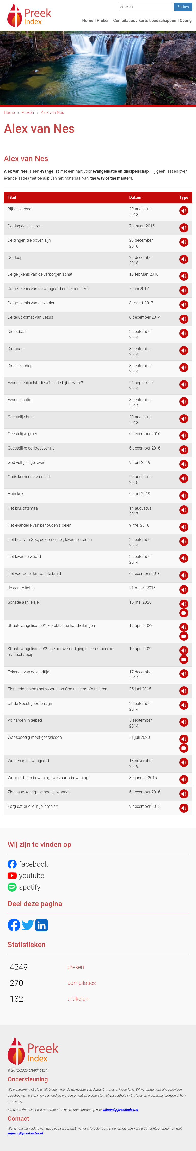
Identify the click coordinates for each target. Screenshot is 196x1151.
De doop (15, 257)
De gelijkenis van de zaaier (31, 303)
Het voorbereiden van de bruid (34, 573)
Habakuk (15, 493)
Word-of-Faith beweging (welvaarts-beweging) (49, 777)
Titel (12, 197)
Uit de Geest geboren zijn (30, 703)
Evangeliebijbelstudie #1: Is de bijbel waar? (45, 382)
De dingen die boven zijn (29, 240)
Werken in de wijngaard (28, 760)
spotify (24, 887)
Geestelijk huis (20, 417)
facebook (28, 864)
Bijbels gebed (19, 208)
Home (87, 20)
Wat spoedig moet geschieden (35, 737)
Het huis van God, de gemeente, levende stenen (50, 539)
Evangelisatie (19, 399)
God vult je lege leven (26, 462)
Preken (103, 20)
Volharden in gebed (25, 720)
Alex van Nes (52, 112)
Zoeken (183, 7)
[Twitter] (27, 925)
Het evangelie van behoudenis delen (39, 525)
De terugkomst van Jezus (30, 317)
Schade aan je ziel (24, 602)
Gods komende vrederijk (29, 476)
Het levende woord (24, 556)
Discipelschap (20, 365)
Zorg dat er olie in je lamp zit (33, 806)
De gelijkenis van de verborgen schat (40, 274)
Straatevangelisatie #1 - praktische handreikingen (51, 625)
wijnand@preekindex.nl (120, 1110)
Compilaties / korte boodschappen (144, 20)
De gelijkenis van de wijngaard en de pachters (48, 288)
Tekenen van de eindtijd (29, 672)
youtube (26, 875)
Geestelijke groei (22, 433)
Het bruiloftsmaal (23, 508)
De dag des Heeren (24, 226)
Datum (135, 197)
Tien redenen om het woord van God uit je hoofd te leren (57, 689)
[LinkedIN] (41, 925)
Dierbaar (15, 348)
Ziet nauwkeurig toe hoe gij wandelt (39, 792)
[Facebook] (14, 925)
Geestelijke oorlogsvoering (31, 448)
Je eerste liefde (21, 587)
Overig (186, 20)
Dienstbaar (17, 331)
